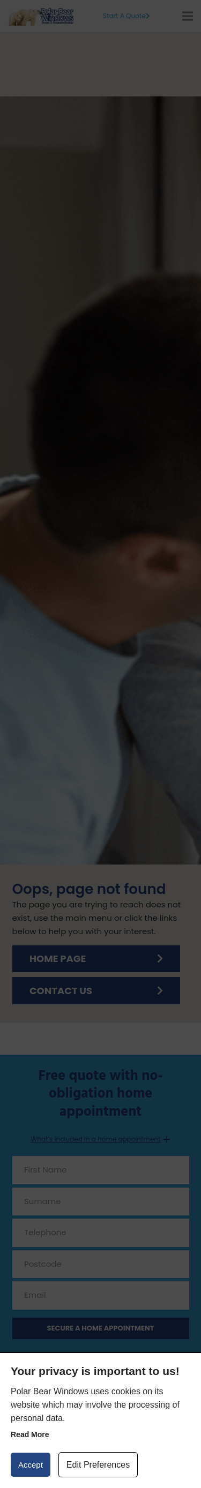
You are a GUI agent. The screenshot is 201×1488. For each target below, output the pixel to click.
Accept (30, 1464)
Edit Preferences (98, 1464)
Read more (30, 1434)
